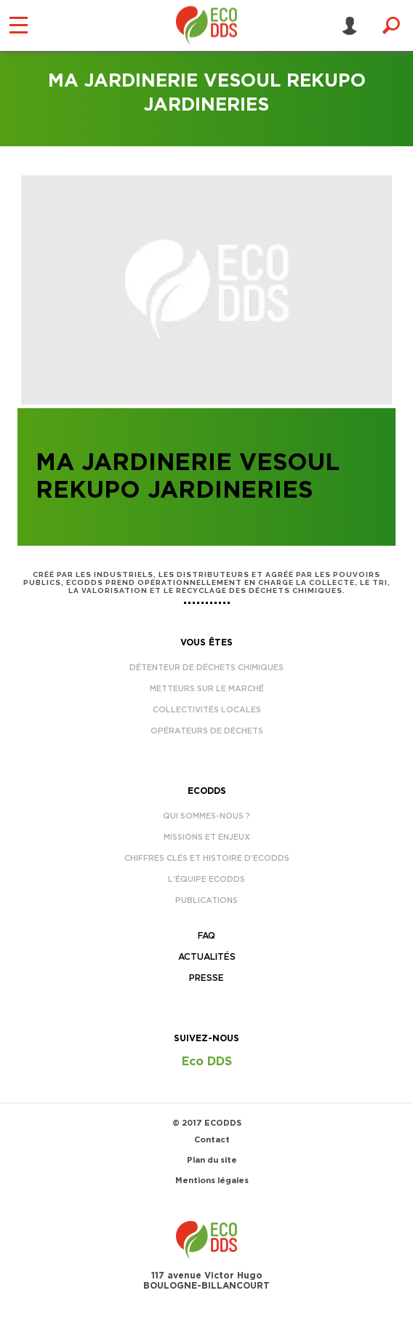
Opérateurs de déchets (207, 731)
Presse (206, 978)
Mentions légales (212, 1181)
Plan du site (212, 1160)
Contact (212, 1140)
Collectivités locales (207, 710)
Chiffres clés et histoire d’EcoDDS (206, 858)
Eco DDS (207, 1061)
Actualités (207, 956)
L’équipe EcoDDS (206, 879)
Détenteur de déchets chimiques (206, 668)
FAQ (206, 935)
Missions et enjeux (207, 837)
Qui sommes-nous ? (206, 816)
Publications (206, 900)
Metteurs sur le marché (207, 689)
